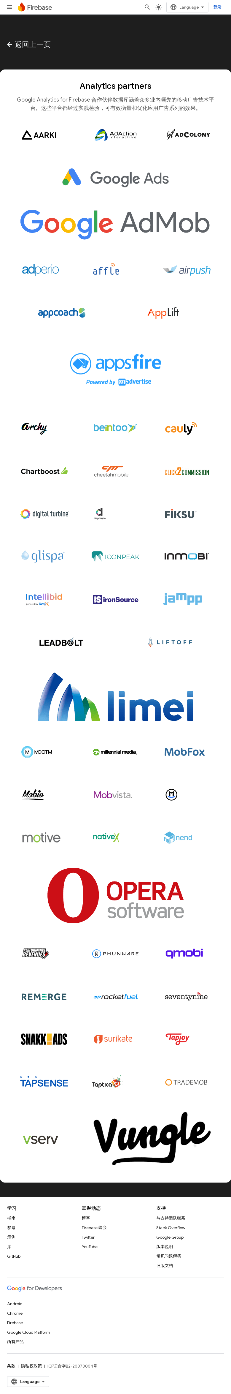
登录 (217, 7)
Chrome (15, 1313)
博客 (86, 1218)
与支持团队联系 (170, 1218)
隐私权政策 (31, 1366)
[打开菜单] (9, 7)
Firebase (15, 1322)
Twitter (88, 1237)
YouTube (90, 1246)
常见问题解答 (168, 1256)
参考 (11, 1227)
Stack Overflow (170, 1227)
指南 (11, 1218)
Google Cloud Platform (28, 1332)
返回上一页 (28, 44)
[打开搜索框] (147, 7)
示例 (11, 1237)
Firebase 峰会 (94, 1227)
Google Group (170, 1237)
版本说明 (164, 1246)
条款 (11, 1366)
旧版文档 (164, 1265)
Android (15, 1303)
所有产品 (15, 1341)
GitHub (13, 1256)
